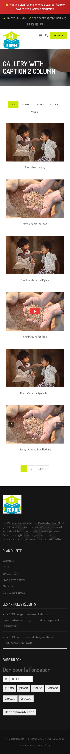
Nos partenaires (14, 580)
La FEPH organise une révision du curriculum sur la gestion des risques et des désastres (34, 620)
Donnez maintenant (19, 712)
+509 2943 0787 (14, 17)
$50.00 (37, 688)
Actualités (10, 573)
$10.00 (9, 688)
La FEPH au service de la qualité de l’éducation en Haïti (29, 640)
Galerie (8, 586)
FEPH (7, 567)
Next (42, 468)
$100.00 (52, 688)
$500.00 (26, 698)
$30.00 (23, 688)
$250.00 (10, 698)
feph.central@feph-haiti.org (47, 17)
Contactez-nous (14, 592)
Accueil (8, 561)
